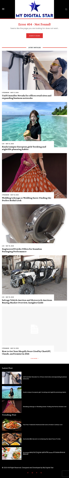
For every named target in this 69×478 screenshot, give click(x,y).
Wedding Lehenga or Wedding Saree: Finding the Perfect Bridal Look (44, 407)
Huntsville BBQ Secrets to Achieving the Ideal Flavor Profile (41, 439)
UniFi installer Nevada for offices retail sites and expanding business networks (26, 96)
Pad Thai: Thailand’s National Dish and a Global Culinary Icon (42, 425)
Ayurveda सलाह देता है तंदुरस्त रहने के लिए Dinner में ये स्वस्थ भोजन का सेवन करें (44, 453)
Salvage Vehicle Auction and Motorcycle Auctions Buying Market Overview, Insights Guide (27, 301)
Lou (3, 144)
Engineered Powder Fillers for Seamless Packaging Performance (22, 250)
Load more (35, 358)
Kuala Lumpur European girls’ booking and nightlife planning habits (24, 148)
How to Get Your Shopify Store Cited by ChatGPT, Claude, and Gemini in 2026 (26, 352)
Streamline (5, 92)
